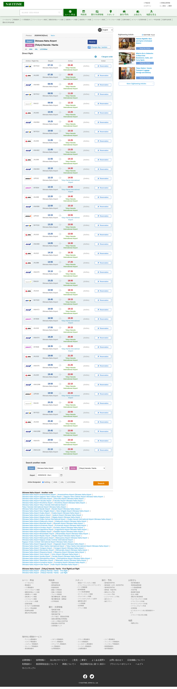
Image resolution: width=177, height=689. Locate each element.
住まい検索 (134, 594)
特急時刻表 (55, 587)
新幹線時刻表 (55, 585)
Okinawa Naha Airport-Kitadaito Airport (37, 532)
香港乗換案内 (29, 648)
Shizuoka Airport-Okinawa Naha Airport (69, 499)
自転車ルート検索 (85, 19)
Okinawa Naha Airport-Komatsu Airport (37, 527)
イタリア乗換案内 (31, 642)
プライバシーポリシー (120, 664)
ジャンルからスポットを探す (87, 599)
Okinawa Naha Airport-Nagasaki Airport (37, 544)
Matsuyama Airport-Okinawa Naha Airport (71, 538)
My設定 (147, 3)
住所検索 (81, 605)
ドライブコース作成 (137, 601)
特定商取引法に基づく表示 (92, 664)
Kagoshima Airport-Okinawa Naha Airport (71, 529)
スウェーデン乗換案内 (58, 644)
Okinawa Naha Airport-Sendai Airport (36, 556)
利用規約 (26, 664)
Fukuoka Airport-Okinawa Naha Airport (68, 501)
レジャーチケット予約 (111, 597)
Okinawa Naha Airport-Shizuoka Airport (37, 499)
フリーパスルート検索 (39, 19)
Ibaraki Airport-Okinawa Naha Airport (66, 509)
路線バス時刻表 (56, 590)
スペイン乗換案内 (57, 642)
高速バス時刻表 (56, 592)
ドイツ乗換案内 (109, 639)
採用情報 (40, 660)
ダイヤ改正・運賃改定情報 (60, 616)
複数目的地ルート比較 (56, 19)
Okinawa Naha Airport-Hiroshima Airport (37, 503)
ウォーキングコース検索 (139, 599)
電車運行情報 (55, 610)
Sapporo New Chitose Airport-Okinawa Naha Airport (83, 497)
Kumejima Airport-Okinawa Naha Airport (69, 562)
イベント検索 (82, 608)
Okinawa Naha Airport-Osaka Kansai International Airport (44, 519)
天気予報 (134, 590)
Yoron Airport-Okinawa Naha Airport (64, 554)
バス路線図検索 (136, 587)
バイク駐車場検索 (84, 592)
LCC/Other (43, 49)
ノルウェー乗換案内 (31, 644)
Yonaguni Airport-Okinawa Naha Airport (69, 548)
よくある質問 (97, 660)
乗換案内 (16, 19)
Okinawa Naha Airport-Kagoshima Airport (37, 529)
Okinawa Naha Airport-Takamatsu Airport (37, 560)
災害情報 (134, 608)
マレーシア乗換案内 (31, 646)
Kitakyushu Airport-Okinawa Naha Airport (70, 521)
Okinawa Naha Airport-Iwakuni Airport (36, 515)
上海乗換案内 (82, 648)
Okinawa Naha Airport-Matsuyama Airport (38, 538)
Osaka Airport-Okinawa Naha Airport (66, 513)
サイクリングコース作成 (139, 604)
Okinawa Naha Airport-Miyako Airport (36, 536)
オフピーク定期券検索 (139, 19)
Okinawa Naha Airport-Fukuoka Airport (37, 501)
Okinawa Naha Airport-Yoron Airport (35, 554)
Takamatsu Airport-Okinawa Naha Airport (70, 560)
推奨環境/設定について (46, 664)
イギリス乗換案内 (57, 639)
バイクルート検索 (99, 19)
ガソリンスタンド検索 (85, 594)
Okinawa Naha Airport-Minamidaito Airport (38, 534)
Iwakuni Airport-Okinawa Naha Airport (67, 515)
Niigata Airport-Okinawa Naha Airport (66, 517)
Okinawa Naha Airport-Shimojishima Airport (38, 558)
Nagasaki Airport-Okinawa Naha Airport (69, 544)
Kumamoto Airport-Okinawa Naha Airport (70, 525)
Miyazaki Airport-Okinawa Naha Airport (68, 523)
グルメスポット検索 (84, 596)
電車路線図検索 (136, 585)
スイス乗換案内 (83, 642)
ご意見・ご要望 (166, 6)
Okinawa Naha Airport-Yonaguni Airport (37, 548)
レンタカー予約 (109, 594)
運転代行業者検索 (137, 597)
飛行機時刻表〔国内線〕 (59, 597)
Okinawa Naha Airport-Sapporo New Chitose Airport (42, 497)
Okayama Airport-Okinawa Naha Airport (69, 552)
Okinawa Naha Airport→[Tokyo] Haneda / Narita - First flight (45, 571)
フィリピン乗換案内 (84, 646)
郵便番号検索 (135, 592)
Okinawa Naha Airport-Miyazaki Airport (37, 523)
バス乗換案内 (25, 19)
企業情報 (26, 660)
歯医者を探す (82, 601)
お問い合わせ (115, 660)
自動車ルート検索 (71, 19)
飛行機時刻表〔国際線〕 (59, 599)
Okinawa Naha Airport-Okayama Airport (37, 552)
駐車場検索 (81, 589)
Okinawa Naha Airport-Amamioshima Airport (39, 495)
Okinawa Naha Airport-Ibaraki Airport (36, 509)
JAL (36, 49)
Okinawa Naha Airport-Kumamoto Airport (37, 525)
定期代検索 (126, 19)
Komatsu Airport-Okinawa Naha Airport (68, 527)
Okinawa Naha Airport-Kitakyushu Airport (37, 521)
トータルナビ (6, 19)
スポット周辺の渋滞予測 (59, 621)
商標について (68, 664)
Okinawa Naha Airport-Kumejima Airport (37, 562)
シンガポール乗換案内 (85, 644)
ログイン (148, 6)
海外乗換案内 (135, 583)
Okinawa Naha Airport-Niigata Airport (36, 517)
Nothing (47, 482)
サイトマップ (28, 668)
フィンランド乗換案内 (111, 642)
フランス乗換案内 (84, 639)
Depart (30, 41)
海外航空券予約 (109, 587)
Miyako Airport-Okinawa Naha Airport (66, 536)
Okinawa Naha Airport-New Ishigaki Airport (38, 511)
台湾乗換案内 (55, 648)
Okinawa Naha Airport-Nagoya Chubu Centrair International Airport (47, 540)
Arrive (29, 45)
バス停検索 (81, 603)
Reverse (92, 42)
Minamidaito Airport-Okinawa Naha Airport (72, 534)
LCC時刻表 (55, 601)
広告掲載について (135, 660)
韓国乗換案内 (108, 646)
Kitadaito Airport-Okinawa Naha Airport (68, 532)
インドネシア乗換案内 (111, 644)
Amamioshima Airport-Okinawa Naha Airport (74, 495)
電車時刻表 (55, 583)
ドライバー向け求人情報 (139, 615)
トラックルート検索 (113, 19)
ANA (30, 49)
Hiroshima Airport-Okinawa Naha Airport (70, 503)
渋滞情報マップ (56, 626)
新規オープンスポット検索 (87, 583)
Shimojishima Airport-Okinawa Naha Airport (73, 558)
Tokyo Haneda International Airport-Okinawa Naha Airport (44, 507)
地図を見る (134, 623)
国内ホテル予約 (109, 592)
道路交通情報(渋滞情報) (59, 619)
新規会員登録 (165, 3)
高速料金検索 (166, 19)
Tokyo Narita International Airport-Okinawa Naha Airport (87, 546)
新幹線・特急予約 (110, 590)
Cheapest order (107, 57)
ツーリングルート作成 (138, 606)
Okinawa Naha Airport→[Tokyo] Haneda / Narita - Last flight (44, 573)
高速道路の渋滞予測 (58, 623)
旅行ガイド (108, 599)
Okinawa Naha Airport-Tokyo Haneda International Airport (44, 505)
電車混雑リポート (57, 612)
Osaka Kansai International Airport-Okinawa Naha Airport (89, 519)
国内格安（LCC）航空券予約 (114, 585)
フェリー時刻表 (56, 594)
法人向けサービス (58, 660)
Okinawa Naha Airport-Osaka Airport (36, 513)
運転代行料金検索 (8, 22)
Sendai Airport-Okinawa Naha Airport (66, 556)
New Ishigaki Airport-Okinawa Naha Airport (73, 511)
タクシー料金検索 (154, 19)
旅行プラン (108, 601)
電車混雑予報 (55, 614)
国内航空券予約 (109, 583)
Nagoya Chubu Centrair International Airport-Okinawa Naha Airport (47, 542)
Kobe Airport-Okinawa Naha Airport (64, 565)
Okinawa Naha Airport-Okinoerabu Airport (38, 550)
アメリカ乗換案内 (31, 639)
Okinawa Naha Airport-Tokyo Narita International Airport (43, 546)
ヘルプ (138, 664)
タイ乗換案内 (55, 646)
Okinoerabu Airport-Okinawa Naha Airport (71, 550)
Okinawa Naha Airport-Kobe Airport (35, 565)
